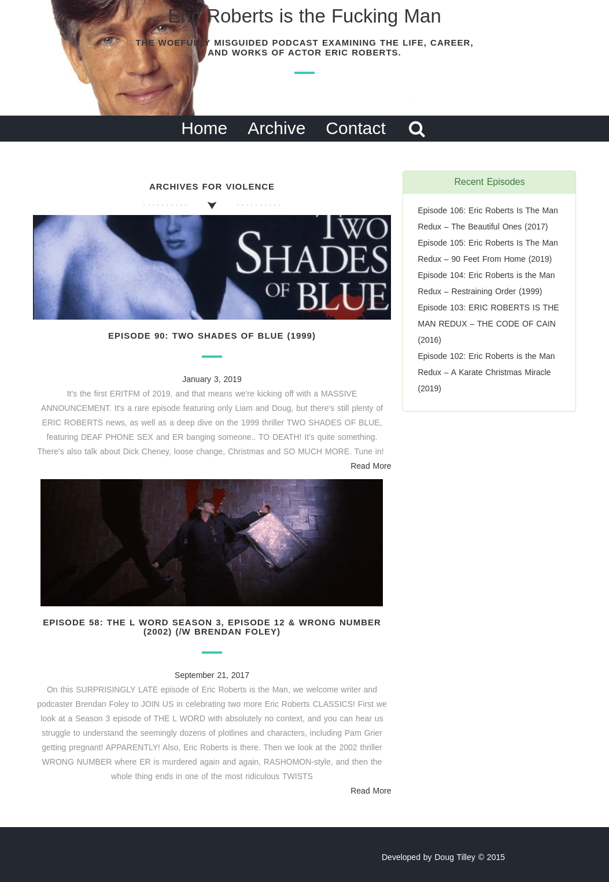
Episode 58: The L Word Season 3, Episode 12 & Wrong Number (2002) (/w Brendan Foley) (212, 627)
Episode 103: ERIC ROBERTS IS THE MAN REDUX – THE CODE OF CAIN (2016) (488, 323)
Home (204, 128)
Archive (276, 128)
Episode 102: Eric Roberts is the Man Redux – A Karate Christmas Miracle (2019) (486, 372)
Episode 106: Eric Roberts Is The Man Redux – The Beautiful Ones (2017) (488, 218)
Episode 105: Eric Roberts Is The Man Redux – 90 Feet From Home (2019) (488, 251)
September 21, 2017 (212, 675)
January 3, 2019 (211, 379)
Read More (370, 465)
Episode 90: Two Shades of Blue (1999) (212, 335)
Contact (355, 128)
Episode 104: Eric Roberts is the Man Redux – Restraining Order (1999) (486, 283)
